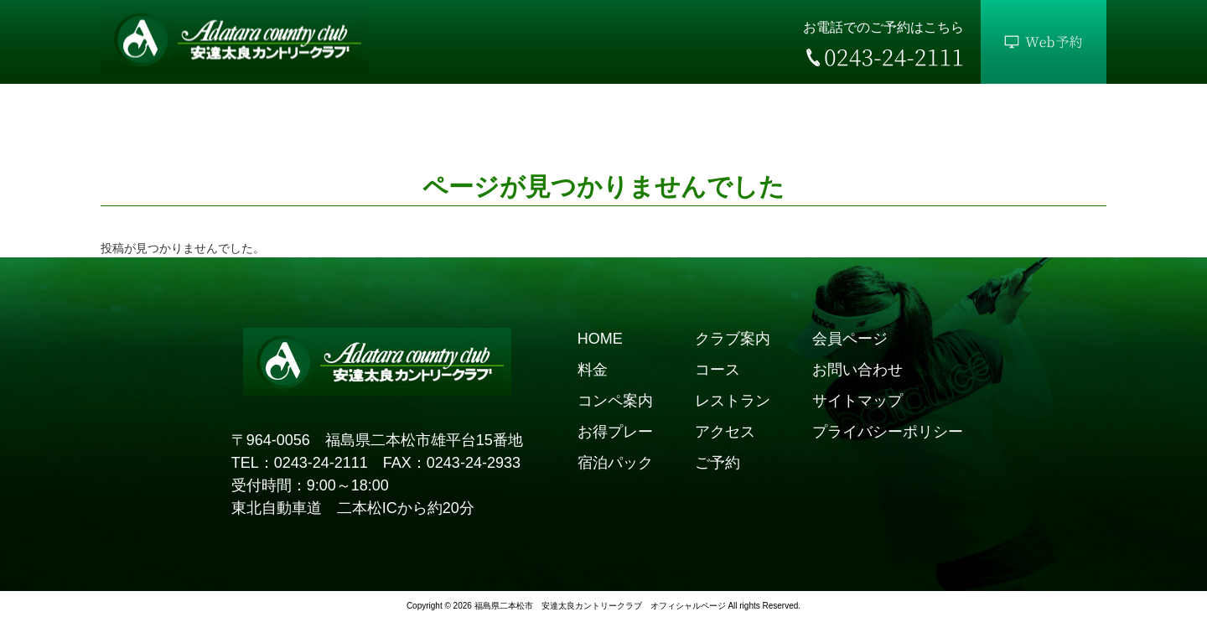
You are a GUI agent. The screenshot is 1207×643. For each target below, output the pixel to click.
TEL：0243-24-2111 (299, 462)
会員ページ (850, 338)
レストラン (732, 400)
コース (717, 369)
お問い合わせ (857, 369)
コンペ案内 (615, 400)
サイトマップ (857, 400)
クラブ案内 (732, 338)
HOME (600, 338)
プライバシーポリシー (887, 431)
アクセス (725, 431)
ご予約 (717, 462)
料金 (593, 369)
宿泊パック (615, 462)
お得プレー (615, 431)
